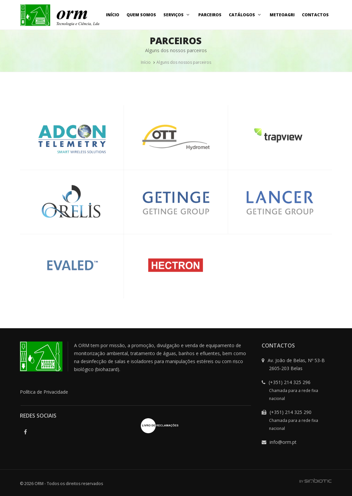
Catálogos (245, 15)
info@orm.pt (283, 442)
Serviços (177, 15)
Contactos (315, 15)
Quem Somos (141, 15)
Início (112, 15)
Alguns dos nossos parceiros (183, 62)
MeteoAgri (282, 15)
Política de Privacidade (44, 392)
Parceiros (209, 15)
